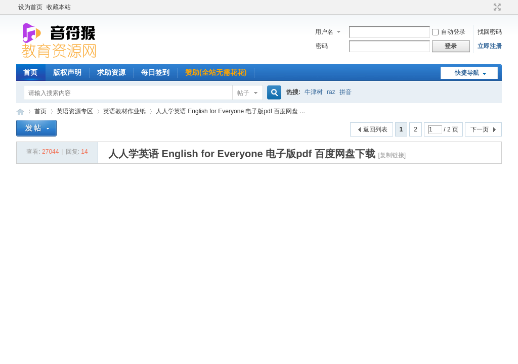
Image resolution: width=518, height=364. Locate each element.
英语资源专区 (75, 111)
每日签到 (155, 72)
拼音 (345, 92)
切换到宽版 (496, 7)
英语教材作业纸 (124, 111)
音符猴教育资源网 (20, 111)
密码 (322, 46)
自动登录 (448, 31)
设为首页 (30, 7)
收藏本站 (59, 7)
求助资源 (111, 72)
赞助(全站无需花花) (215, 72)
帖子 (243, 93)
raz (331, 92)
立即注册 (490, 46)
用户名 (324, 31)
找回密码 (490, 31)
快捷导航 (467, 72)
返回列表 (375, 129)
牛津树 (314, 92)
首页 (30, 72)
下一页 (479, 129)
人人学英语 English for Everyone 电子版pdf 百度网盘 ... (230, 111)
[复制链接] (392, 155)
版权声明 (67, 72)
